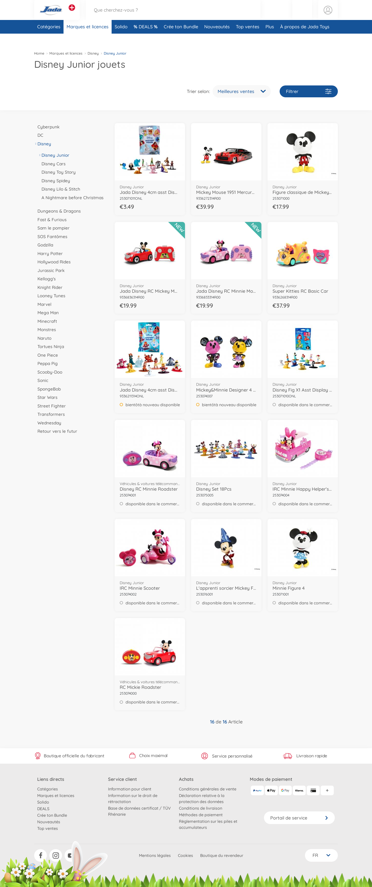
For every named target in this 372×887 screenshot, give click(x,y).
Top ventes (247, 39)
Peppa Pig (46, 363)
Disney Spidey (54, 180)
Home (39, 53)
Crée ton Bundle (181, 39)
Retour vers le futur (55, 431)
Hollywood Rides (52, 261)
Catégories (48, 39)
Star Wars (45, 397)
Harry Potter (48, 253)
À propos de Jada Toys (304, 39)
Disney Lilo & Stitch (59, 189)
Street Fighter (50, 405)
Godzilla (43, 244)
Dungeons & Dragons (57, 211)
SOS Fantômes (50, 236)
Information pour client (129, 788)
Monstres (45, 329)
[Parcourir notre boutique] (173, 16)
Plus (269, 39)
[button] (302, 16)
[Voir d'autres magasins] (72, 13)
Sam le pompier (52, 228)
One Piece (46, 355)
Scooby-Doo (48, 372)
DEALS (146, 39)
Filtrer (309, 91)
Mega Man (46, 312)
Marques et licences (88, 39)
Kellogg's (45, 278)
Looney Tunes (49, 295)
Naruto (42, 338)
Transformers (49, 414)
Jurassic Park (49, 270)
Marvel (42, 304)
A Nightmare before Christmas (71, 197)
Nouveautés (217, 39)
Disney (93, 53)
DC (38, 135)
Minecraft (45, 321)
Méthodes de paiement (201, 814)
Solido (121, 39)
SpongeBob (47, 389)
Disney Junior (53, 155)
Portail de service (299, 818)
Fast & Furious (50, 219)
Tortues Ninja (49, 346)
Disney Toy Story (57, 172)
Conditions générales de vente (207, 788)
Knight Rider (48, 287)
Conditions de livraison (200, 808)
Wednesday (47, 422)
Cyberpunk (46, 126)
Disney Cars (52, 163)
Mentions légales (155, 855)
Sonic (41, 380)
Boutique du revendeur (221, 855)
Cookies (185, 855)
